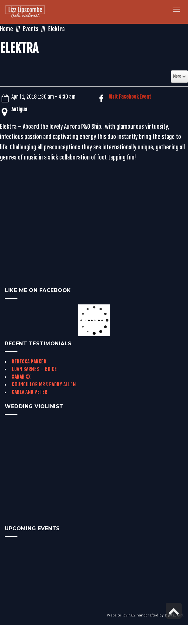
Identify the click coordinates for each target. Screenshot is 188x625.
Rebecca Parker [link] (29, 361)
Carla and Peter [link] (30, 392)
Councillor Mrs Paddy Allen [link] (44, 384)
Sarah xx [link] (21, 377)
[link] (29, 12)
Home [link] (6, 28)
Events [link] (30, 28)
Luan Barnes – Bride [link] (34, 369)
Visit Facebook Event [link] (130, 97)
